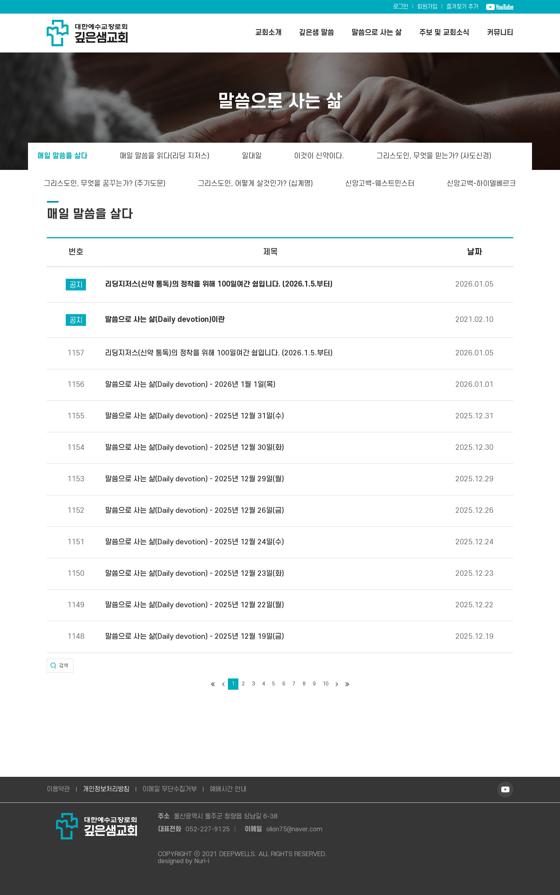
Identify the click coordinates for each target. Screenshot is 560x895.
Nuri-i (201, 861)
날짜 (474, 252)
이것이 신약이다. (319, 156)
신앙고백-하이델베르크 (482, 184)
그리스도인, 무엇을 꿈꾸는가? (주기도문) (104, 184)
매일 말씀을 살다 (62, 156)
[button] (60, 666)
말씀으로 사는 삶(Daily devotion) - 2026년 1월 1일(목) (190, 385)
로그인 (400, 6)
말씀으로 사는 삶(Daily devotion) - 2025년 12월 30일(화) (194, 448)
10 (325, 684)
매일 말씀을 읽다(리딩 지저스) (164, 156)
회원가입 (427, 6)
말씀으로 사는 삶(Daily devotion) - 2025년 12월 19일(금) (194, 637)
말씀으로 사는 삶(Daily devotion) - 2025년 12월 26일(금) (194, 511)
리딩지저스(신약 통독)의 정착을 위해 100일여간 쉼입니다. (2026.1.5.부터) (218, 353)
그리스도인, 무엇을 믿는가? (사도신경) (434, 156)
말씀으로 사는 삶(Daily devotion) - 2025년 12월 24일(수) (194, 542)
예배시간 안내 (228, 789)
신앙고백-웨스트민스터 (381, 184)
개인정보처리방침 (106, 789)
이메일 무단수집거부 (169, 789)
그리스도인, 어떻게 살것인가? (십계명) (256, 184)
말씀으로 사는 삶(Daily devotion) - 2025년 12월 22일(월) (194, 605)
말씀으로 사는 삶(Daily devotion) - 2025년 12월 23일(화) (194, 574)
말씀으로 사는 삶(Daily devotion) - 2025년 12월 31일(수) (194, 416)
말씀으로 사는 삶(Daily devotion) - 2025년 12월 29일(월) (194, 479)
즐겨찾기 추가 (462, 6)
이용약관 (58, 789)
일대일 (252, 156)
